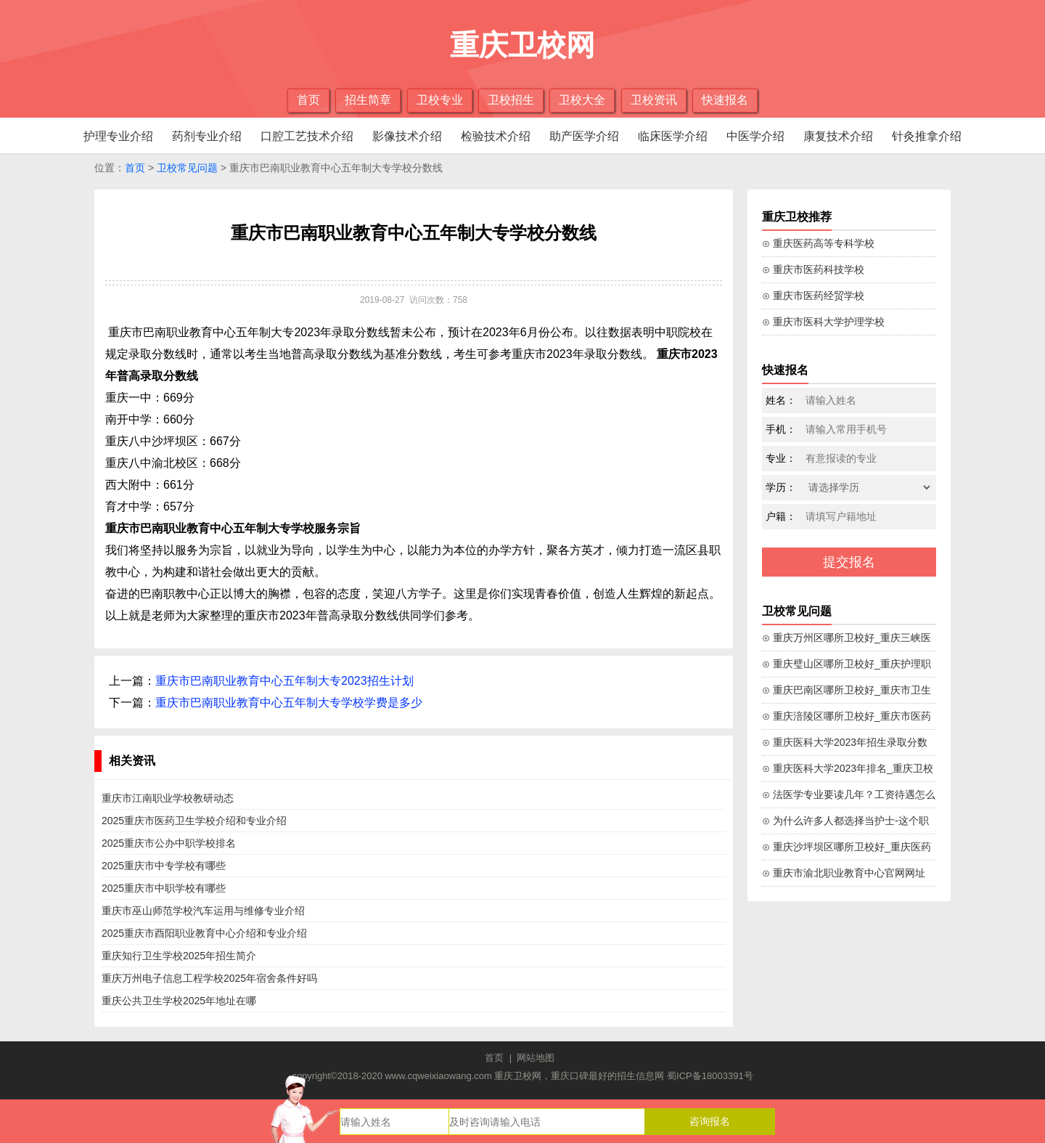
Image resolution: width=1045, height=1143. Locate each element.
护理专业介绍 (118, 136)
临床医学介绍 (673, 136)
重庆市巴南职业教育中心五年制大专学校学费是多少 (288, 702)
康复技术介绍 (838, 136)
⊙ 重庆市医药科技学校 (813, 269)
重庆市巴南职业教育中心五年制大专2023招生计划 (284, 681)
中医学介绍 (755, 136)
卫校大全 (582, 100)
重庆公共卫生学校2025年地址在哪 (179, 1000)
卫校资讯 (654, 100)
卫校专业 (440, 100)
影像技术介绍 (407, 136)
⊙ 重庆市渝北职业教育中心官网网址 (843, 873)
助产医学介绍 (584, 136)
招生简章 (368, 100)
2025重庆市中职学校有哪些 (164, 888)
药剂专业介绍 (207, 136)
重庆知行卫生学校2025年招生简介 (179, 955)
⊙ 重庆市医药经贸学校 (813, 295)
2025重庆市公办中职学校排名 (169, 843)
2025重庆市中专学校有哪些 (164, 865)
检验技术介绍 (495, 136)
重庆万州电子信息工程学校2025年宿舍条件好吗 (209, 978)
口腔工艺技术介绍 (307, 136)
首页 (308, 100)
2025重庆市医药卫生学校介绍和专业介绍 (194, 820)
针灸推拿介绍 (927, 136)
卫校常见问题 (187, 168)
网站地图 (535, 1057)
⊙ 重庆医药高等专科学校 (818, 243)
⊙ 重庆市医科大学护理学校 (823, 322)
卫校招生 (511, 100)
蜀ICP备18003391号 (710, 1075)
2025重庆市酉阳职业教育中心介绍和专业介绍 (204, 933)
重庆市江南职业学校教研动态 (168, 798)
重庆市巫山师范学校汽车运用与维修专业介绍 (203, 910)
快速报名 (725, 100)
